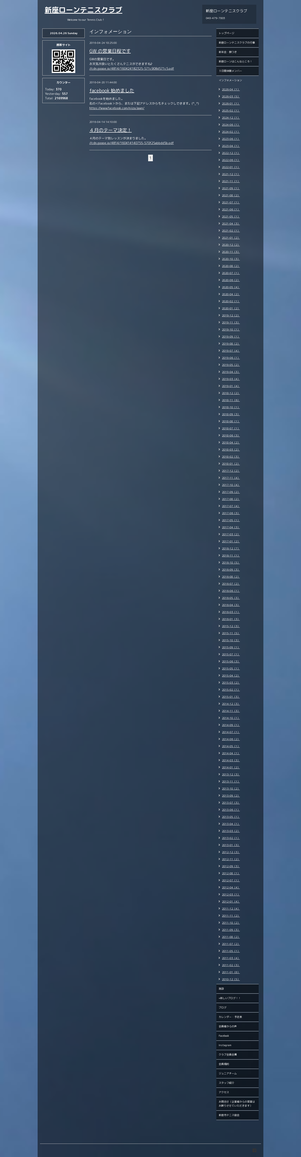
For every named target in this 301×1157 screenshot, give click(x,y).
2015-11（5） (231, 633)
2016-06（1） (231, 591)
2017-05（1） (231, 520)
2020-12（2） (231, 245)
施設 (221, 989)
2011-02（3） (231, 965)
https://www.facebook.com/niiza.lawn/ (116, 108)
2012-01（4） (231, 901)
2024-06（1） (231, 125)
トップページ (226, 33)
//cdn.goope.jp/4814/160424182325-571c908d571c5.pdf (131, 68)
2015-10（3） (231, 640)
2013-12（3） (231, 774)
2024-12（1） (231, 118)
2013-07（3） (231, 803)
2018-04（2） (231, 442)
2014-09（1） (231, 725)
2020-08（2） (231, 266)
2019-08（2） (231, 344)
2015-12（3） (231, 626)
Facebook (224, 1036)
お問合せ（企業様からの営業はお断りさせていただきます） (237, 1104)
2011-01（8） (231, 972)
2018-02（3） (231, 457)
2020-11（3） (231, 252)
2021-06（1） (231, 209)
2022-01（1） (231, 167)
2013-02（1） (231, 838)
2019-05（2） (231, 365)
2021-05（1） (231, 216)
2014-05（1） (231, 746)
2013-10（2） (231, 788)
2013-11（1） (231, 781)
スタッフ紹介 (226, 1083)
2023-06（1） (231, 139)
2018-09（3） (231, 414)
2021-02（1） (231, 231)
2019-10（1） (231, 329)
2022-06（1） (231, 160)
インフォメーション (230, 80)
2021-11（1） (231, 181)
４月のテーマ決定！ (110, 130)
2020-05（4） (231, 287)
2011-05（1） (231, 951)
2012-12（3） (231, 852)
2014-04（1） (231, 753)
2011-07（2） (231, 944)
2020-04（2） (231, 294)
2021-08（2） (231, 195)
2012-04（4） (231, 887)
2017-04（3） (231, 527)
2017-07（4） (231, 506)
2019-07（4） (231, 351)
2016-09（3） (231, 570)
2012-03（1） (231, 894)
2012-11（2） (231, 859)
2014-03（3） (231, 760)
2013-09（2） (231, 796)
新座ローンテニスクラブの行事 (237, 42)
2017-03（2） (231, 534)
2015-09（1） (231, 647)
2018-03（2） (231, 450)
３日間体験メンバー (230, 71)
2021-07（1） (231, 202)
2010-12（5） (231, 979)
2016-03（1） (231, 612)
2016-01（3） (231, 619)
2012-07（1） (231, 880)
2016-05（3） (231, 598)
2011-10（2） (231, 923)
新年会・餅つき (228, 52)
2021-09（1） (231, 188)
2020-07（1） (231, 273)
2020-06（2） (231, 280)
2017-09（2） (231, 492)
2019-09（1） (231, 337)
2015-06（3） (231, 661)
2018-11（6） (231, 400)
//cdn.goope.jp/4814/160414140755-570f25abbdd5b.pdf (131, 143)
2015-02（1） (231, 690)
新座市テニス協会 (229, 1115)
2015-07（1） (231, 654)
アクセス (224, 1092)
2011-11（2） (231, 916)
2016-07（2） (231, 584)
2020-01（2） (231, 308)
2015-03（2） (231, 683)
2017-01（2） (231, 541)
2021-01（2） (231, 238)
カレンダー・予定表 (230, 1017)
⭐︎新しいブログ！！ (230, 998)
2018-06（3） (231, 435)
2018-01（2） (231, 464)
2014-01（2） (231, 767)
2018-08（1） (231, 421)
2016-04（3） (231, 605)
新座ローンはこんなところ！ (235, 61)
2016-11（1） (231, 555)
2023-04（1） (231, 146)
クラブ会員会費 (228, 1054)
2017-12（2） (231, 471)
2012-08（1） (231, 873)
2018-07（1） (231, 428)
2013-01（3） (231, 845)
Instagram (225, 1045)
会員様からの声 (228, 1026)
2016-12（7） (231, 548)
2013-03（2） (231, 831)
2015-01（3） (231, 697)
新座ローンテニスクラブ (83, 10)
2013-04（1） (231, 824)
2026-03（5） (231, 96)
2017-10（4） (231, 485)
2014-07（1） (231, 732)
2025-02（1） (231, 111)
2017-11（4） (231, 478)
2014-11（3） (231, 711)
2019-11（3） (231, 322)
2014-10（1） (231, 718)
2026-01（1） (231, 103)
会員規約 (224, 1064)
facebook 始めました (111, 90)
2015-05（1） (231, 668)
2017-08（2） (231, 499)
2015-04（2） (231, 675)
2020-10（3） (231, 259)
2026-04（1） (231, 89)
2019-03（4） (231, 379)
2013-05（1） (231, 817)
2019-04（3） (231, 372)
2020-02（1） (231, 301)
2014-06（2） (231, 739)
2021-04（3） (231, 224)
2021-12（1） (231, 174)
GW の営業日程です (110, 51)
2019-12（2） (231, 315)
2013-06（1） (231, 810)
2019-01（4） (231, 386)
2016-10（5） (231, 562)
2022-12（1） (231, 153)
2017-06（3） (231, 513)
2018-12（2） (231, 393)
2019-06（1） (231, 358)
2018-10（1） (231, 407)
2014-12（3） (231, 704)
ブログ (222, 1007)
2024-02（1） (231, 132)
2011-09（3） (231, 930)
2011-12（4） (231, 909)
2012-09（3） (231, 866)
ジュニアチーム (228, 1073)
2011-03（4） (231, 958)
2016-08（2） (231, 577)
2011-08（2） (231, 937)
